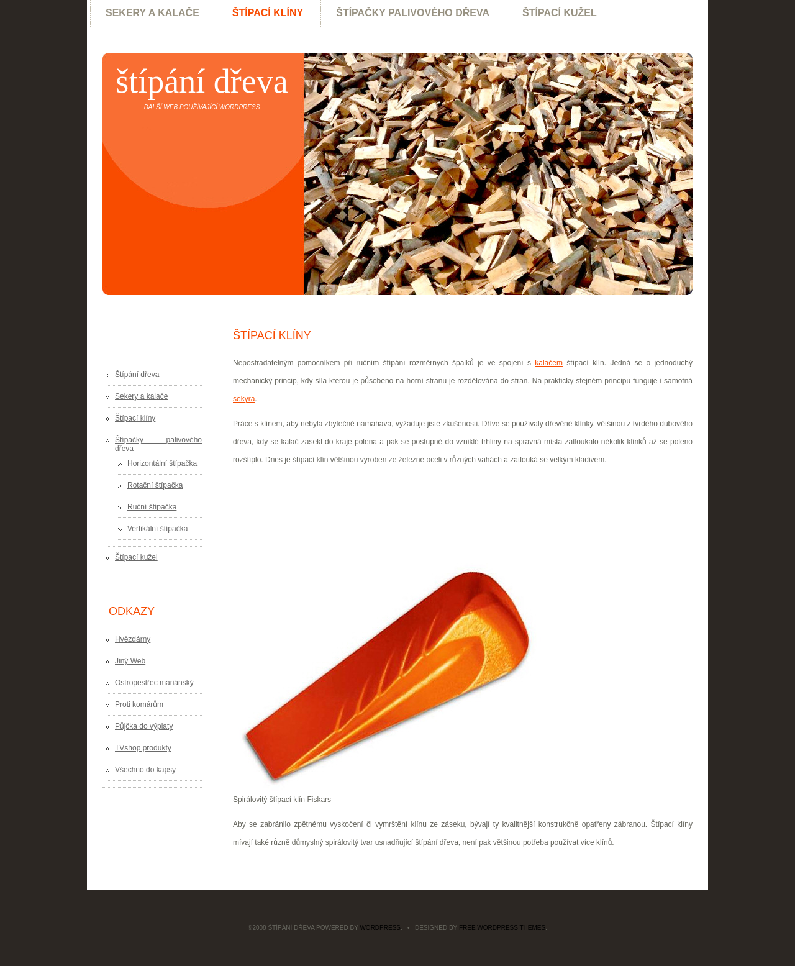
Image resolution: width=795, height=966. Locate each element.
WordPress (380, 927)
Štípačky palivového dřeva (412, 12)
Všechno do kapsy (145, 769)
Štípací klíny (267, 12)
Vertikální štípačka (157, 528)
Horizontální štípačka (162, 463)
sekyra (244, 398)
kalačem (549, 362)
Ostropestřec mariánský (154, 682)
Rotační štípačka (155, 485)
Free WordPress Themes (502, 927)
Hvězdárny (132, 639)
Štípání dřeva (202, 81)
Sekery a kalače (152, 12)
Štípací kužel (559, 12)
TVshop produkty (143, 748)
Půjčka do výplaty (144, 726)
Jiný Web (130, 661)
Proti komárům (139, 704)
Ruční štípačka (151, 507)
